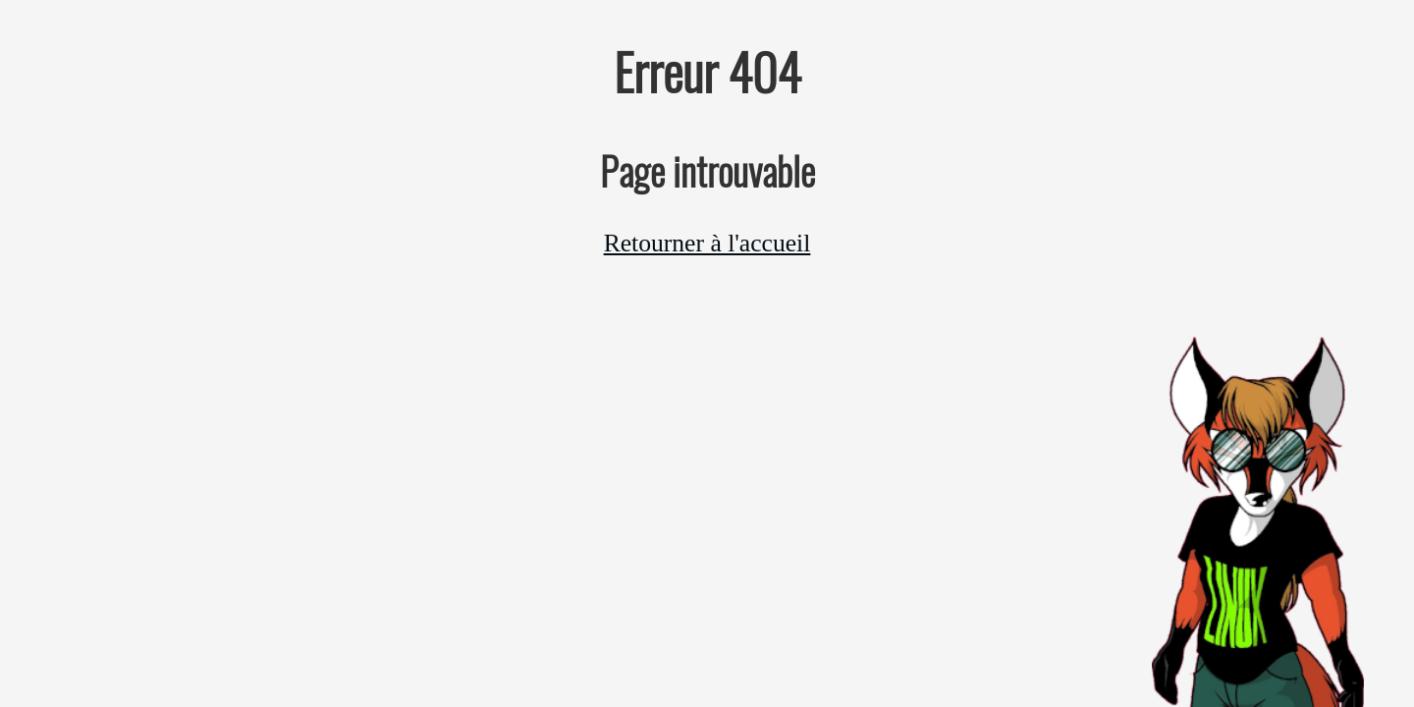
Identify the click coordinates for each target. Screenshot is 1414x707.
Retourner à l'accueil (707, 243)
